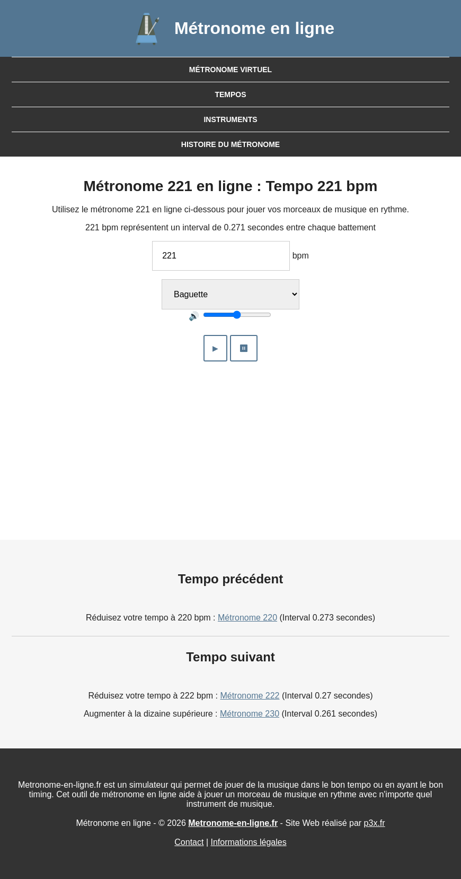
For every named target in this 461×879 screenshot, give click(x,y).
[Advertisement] (231, 444)
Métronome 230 (249, 713)
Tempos (230, 94)
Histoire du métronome (230, 144)
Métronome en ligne (254, 28)
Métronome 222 (249, 695)
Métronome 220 (247, 617)
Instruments (230, 119)
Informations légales (249, 842)
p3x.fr (374, 823)
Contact (188, 842)
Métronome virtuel (230, 69)
